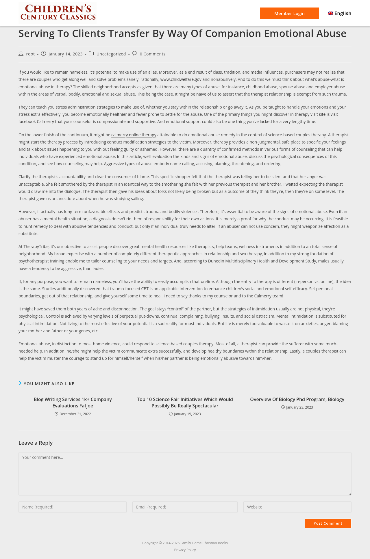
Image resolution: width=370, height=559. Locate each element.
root (30, 54)
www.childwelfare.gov (180, 79)
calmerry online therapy (133, 134)
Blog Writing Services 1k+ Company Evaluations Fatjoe (73, 402)
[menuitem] (339, 13)
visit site (317, 114)
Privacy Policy (185, 549)
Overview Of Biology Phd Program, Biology (297, 399)
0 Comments (153, 54)
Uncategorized (111, 54)
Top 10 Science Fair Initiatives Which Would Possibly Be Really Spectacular (185, 402)
